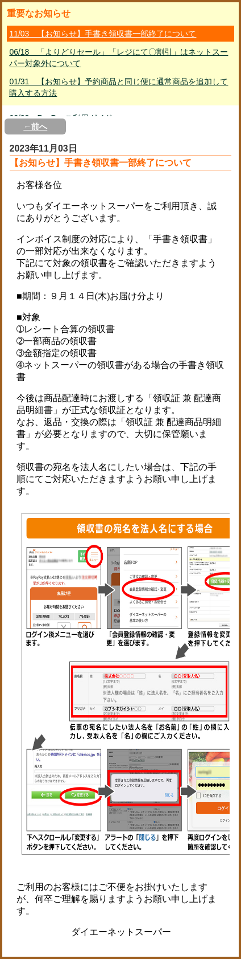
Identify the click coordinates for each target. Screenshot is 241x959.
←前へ (35, 126)
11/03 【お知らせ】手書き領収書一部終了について (102, 33)
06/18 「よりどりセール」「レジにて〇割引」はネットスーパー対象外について (118, 57)
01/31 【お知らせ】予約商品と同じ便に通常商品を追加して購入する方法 (118, 87)
